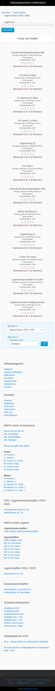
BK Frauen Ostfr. (11, 463)
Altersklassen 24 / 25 (13, 512)
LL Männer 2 (9, 481)
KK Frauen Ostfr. (11, 469)
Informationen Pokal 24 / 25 (16, 509)
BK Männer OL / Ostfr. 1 (15, 487)
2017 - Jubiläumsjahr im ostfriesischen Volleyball (26, 641)
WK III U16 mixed (12, 555)
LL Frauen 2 (9, 458)
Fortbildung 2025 (11, 611)
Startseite (5, 12)
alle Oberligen (10, 440)
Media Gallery (19, 12)
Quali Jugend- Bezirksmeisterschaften (21, 531)
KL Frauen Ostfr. (11, 466)
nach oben (40, 683)
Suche (19, 680)
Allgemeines (9, 375)
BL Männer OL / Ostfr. (14, 484)
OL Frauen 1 (9, 455)
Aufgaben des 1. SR (13, 617)
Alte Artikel (8, 378)
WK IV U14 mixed (12, 552)
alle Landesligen (11, 434)
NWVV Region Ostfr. (13, 540)
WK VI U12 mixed (12, 546)
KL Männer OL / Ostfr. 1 (14, 490)
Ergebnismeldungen (13, 372)
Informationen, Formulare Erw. (17, 589)
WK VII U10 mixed (12, 543)
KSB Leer (8, 412)
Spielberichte (10, 384)
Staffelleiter (9, 403)
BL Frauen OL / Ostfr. (13, 460)
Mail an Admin (24, 683)
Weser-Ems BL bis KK (14, 431)
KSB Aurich (9, 406)
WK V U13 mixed (12, 549)
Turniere (7, 387)
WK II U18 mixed (11, 558)
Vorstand (8, 400)
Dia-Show (7, 30)
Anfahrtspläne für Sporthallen (17, 592)
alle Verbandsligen (12, 437)
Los (44, 344)
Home (9, 680)
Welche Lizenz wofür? (14, 623)
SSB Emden (9, 409)
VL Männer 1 (10, 478)
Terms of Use (33, 680)
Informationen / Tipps (13, 626)
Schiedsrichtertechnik (13, 614)
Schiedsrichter (10, 381)
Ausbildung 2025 (11, 608)
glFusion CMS (30, 689)
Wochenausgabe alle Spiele (16, 446)
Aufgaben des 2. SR (13, 620)
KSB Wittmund (10, 415)
